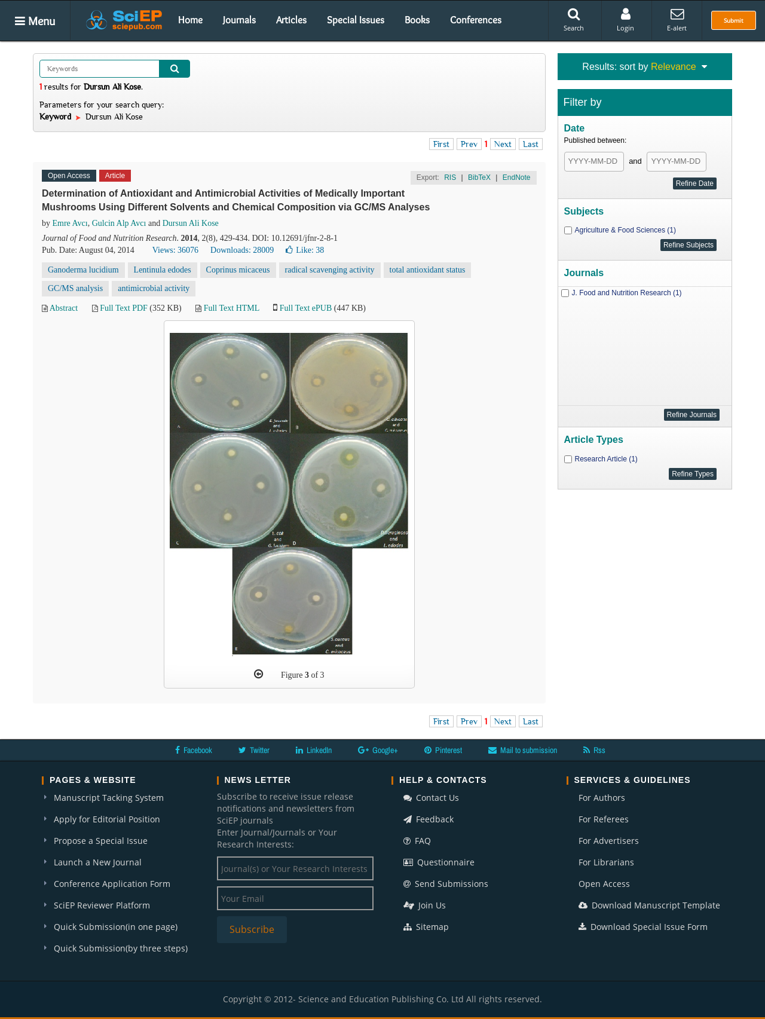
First (441, 144)
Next (503, 144)
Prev (469, 144)
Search (574, 19)
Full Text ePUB (306, 308)
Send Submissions (445, 883)
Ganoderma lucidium (83, 269)
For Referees (604, 819)
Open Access (604, 883)
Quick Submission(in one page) (116, 926)
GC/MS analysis (75, 288)
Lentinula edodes (162, 269)
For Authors (602, 797)
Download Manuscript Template (649, 905)
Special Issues (355, 20)
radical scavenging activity (330, 269)
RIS (450, 177)
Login (625, 19)
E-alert (677, 19)
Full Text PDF (124, 308)
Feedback (428, 819)
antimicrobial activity (153, 288)
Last (530, 144)
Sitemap (426, 926)
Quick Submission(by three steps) (121, 948)
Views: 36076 (175, 250)
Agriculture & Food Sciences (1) (625, 230)
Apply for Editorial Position (107, 819)
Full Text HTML (231, 308)
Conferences (475, 20)
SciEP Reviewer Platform (102, 905)
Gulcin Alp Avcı (119, 223)
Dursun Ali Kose (191, 223)
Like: (305, 250)
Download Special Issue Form (643, 926)
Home (190, 20)
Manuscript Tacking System (109, 797)
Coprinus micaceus (238, 269)
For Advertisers (609, 840)
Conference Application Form (112, 883)
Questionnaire (439, 862)
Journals (239, 20)
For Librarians (606, 862)
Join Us (424, 905)
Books (417, 20)
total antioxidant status (428, 269)
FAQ (417, 840)
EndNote (517, 177)
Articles (291, 20)
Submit (733, 20)
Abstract (64, 308)
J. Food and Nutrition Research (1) (627, 293)
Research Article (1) (606, 459)
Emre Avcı (70, 223)
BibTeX (479, 177)
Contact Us (431, 797)
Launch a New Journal (98, 862)
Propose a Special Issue (101, 840)
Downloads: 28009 (242, 250)
